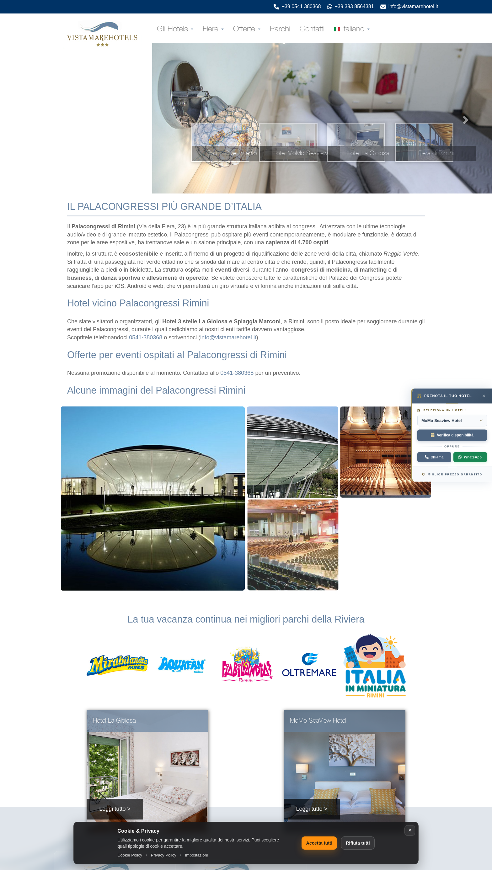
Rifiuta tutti (358, 843)
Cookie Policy (129, 855)
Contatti (312, 29)
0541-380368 (145, 337)
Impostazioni (196, 855)
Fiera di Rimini (436, 153)
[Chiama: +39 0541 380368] (434, 457)
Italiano (352, 29)
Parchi (280, 29)
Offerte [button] (246, 29)
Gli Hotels (175, 29)
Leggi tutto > (115, 809)
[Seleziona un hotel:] (452, 420)
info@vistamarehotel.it (228, 337)
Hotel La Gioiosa (367, 153)
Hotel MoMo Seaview (300, 153)
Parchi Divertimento (232, 153)
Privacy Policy (163, 855)
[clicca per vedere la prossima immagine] (466, 118)
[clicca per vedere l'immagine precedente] (177, 118)
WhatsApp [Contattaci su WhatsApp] (470, 457)
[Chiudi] (409, 830)
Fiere (213, 29)
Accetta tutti (319, 843)
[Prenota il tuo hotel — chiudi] (484, 396)
